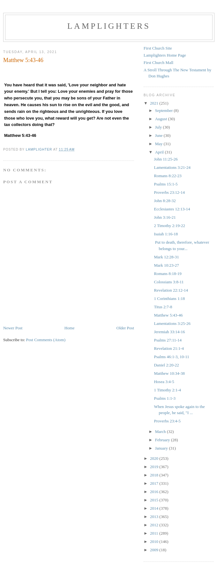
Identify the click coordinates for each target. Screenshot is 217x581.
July (159, 127)
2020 (154, 458)
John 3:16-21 (165, 217)
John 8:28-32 (165, 200)
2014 (154, 508)
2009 (154, 549)
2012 (154, 524)
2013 (154, 516)
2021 (154, 103)
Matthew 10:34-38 (169, 373)
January (162, 448)
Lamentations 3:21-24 (172, 167)
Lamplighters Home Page (165, 55)
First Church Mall (158, 62)
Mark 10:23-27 (166, 265)
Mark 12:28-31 (166, 257)
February (163, 439)
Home (69, 328)
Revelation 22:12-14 (171, 290)
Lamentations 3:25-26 (172, 323)
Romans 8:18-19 (167, 273)
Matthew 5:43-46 (168, 315)
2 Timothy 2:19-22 (169, 225)
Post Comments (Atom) (46, 339)
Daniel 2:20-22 (166, 365)
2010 (154, 541)
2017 (154, 483)
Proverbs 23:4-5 (167, 421)
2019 (154, 466)
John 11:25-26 (165, 159)
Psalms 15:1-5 (165, 184)
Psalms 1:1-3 (165, 398)
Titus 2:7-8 (163, 306)
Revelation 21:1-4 (169, 348)
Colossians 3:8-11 (168, 281)
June (159, 135)
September (164, 110)
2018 (154, 475)
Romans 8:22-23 (167, 175)
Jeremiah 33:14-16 (169, 331)
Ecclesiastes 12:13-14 (172, 209)
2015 (154, 500)
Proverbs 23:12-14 (169, 192)
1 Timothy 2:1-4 (167, 390)
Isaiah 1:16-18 (166, 234)
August (161, 118)
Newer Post (12, 328)
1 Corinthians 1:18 (169, 298)
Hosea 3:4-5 (164, 381)
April (160, 152)
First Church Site (158, 48)
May (159, 143)
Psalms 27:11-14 (168, 340)
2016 (154, 491)
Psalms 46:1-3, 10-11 (171, 356)
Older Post (125, 328)
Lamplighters (108, 26)
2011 (154, 533)
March (161, 431)
